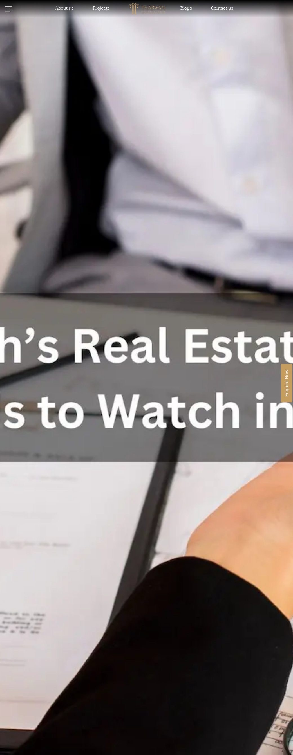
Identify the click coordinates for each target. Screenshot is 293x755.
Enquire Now (286, 383)
